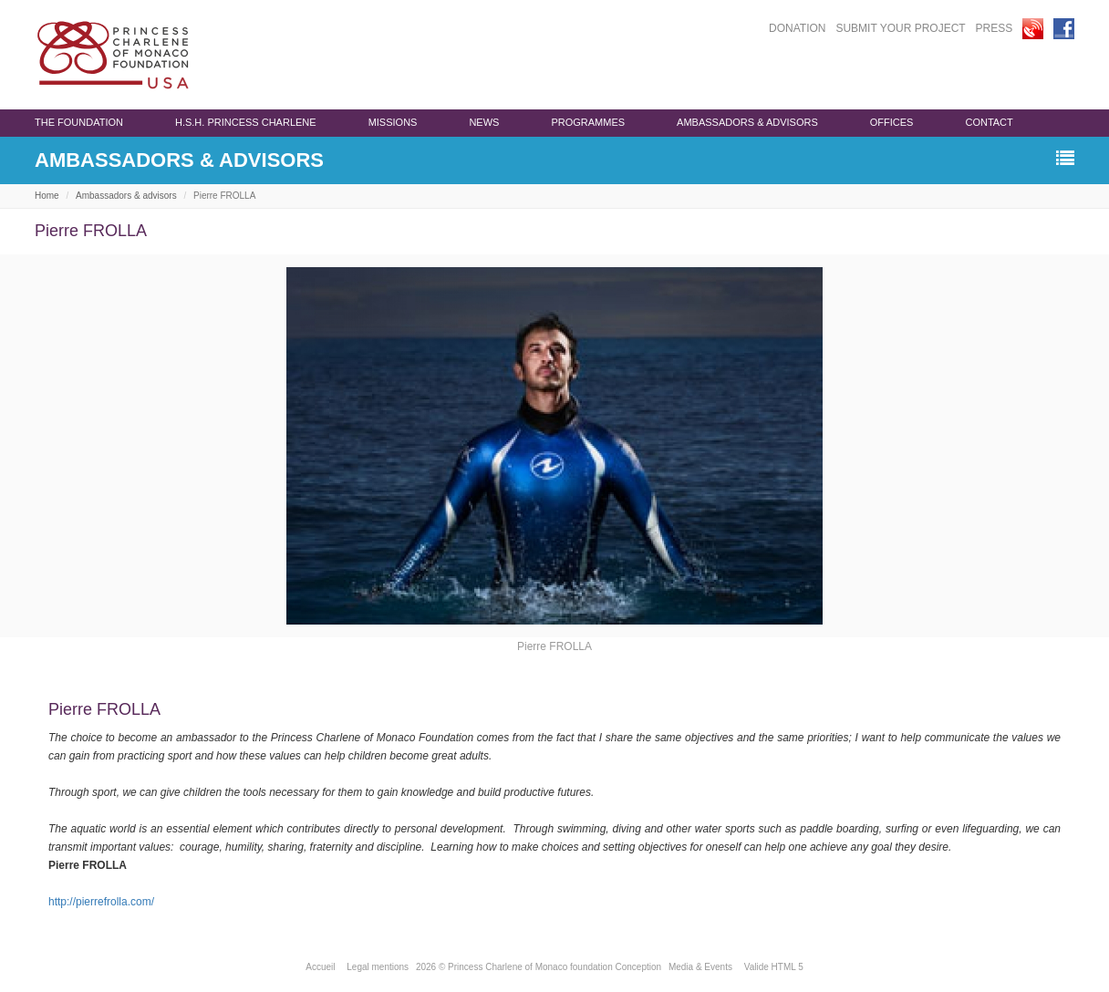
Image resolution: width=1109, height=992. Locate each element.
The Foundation (79, 122)
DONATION (797, 28)
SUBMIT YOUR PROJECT (900, 28)
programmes (588, 122)
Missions (393, 122)
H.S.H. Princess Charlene (245, 122)
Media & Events (700, 967)
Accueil (320, 967)
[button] (1065, 159)
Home (47, 196)
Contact (988, 122)
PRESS (994, 28)
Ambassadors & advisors (747, 122)
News (484, 122)
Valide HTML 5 (773, 967)
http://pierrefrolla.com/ (101, 901)
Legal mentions (378, 967)
